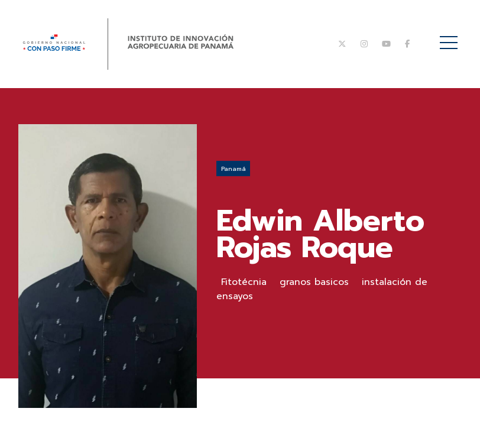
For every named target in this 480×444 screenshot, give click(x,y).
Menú (451, 36)
